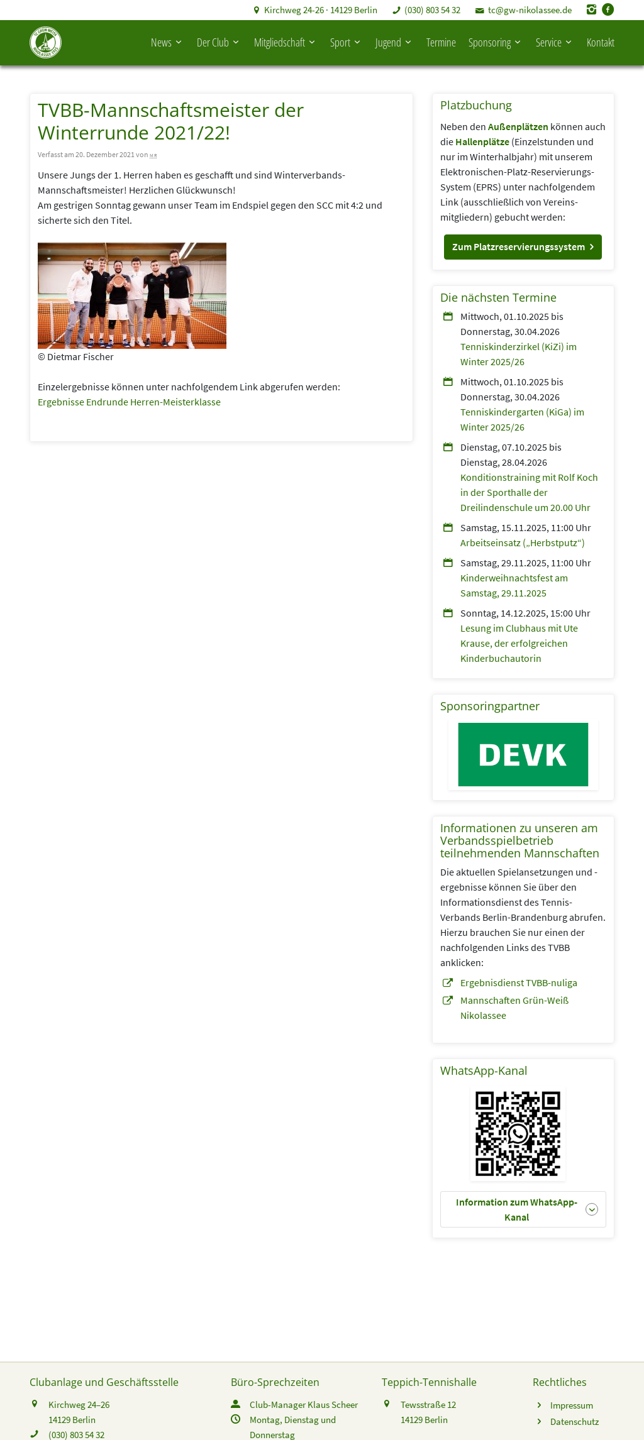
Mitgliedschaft (286, 40)
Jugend (394, 40)
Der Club (219, 40)
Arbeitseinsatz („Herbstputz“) (522, 538)
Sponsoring (496, 40)
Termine (441, 40)
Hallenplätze (482, 137)
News (167, 40)
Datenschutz (574, 1417)
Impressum (571, 1401)
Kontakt (600, 40)
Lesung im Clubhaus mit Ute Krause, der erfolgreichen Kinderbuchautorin (519, 638)
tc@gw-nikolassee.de (530, 10)
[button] (523, 242)
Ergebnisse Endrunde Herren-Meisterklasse (129, 397)
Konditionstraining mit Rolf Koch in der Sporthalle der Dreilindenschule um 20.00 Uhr (529, 487)
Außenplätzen (518, 122)
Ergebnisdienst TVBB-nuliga (518, 978)
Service (555, 40)
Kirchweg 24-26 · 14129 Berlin (320, 10)
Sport (346, 40)
